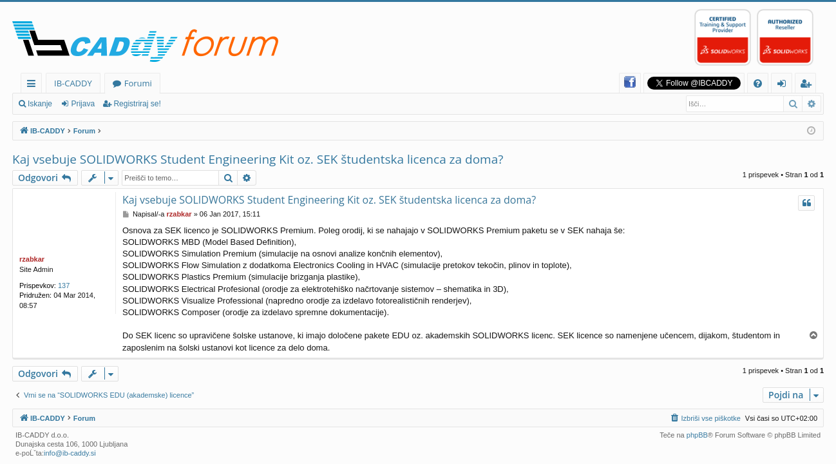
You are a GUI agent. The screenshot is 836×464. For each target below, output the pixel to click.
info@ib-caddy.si (70, 453)
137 (64, 285)
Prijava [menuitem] (784, 85)
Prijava (83, 103)
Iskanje (40, 103)
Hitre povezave (33, 85)
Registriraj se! (136, 103)
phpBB (697, 435)
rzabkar (31, 259)
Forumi (138, 83)
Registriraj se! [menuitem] (808, 85)
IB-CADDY (73, 83)
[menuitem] (758, 83)
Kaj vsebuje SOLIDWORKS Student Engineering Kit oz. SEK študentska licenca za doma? (257, 159)
